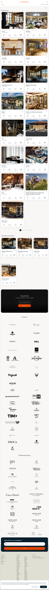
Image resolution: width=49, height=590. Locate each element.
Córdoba (25, 563)
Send (24, 548)
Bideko (3, 112)
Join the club (24, 305)
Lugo (25, 569)
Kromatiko (4, 58)
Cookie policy (27, 584)
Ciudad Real (18, 563)
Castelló (25, 562)
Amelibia (28, 58)
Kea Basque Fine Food (7, 85)
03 (25, 230)
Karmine (4, 166)
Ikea (3, 192)
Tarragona (26, 575)
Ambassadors (3, 561)
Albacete (18, 557)
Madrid (18, 570)
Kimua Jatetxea (5, 279)
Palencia (25, 572)
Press (2, 562)
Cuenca (18, 564)
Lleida (17, 569)
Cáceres (18, 561)
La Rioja (18, 568)
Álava (25, 556)
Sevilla (25, 574)
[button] (1, 2)
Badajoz (25, 559)
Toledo (25, 576)
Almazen (28, 166)
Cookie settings (34, 586)
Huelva (25, 566)
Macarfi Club (3, 557)
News (2, 560)
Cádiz (25, 561)
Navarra (25, 571)
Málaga (25, 570)
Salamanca (26, 573)
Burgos (25, 560)
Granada (18, 565)
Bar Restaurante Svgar (23, 251)
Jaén (25, 567)
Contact (2, 563)
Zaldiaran (28, 31)
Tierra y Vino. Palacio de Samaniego (34, 112)
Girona (25, 564)
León (25, 568)
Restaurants (3, 556)
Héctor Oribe (29, 139)
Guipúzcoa (18, 566)
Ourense (18, 572)
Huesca (18, 567)
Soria (17, 575)
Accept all (43, 586)
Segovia (18, 574)
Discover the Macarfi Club (24, 302)
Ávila (17, 559)
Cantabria (18, 562)
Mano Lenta (4, 221)
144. (3, 139)
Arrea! (3, 31)
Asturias (25, 558)
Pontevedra (18, 573)
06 (28, 230)
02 (22, 230)
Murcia (18, 571)
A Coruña (18, 556)
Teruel (18, 576)
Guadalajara (26, 565)
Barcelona (18, 560)
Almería (18, 558)
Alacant (25, 557)
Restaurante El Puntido (31, 85)
